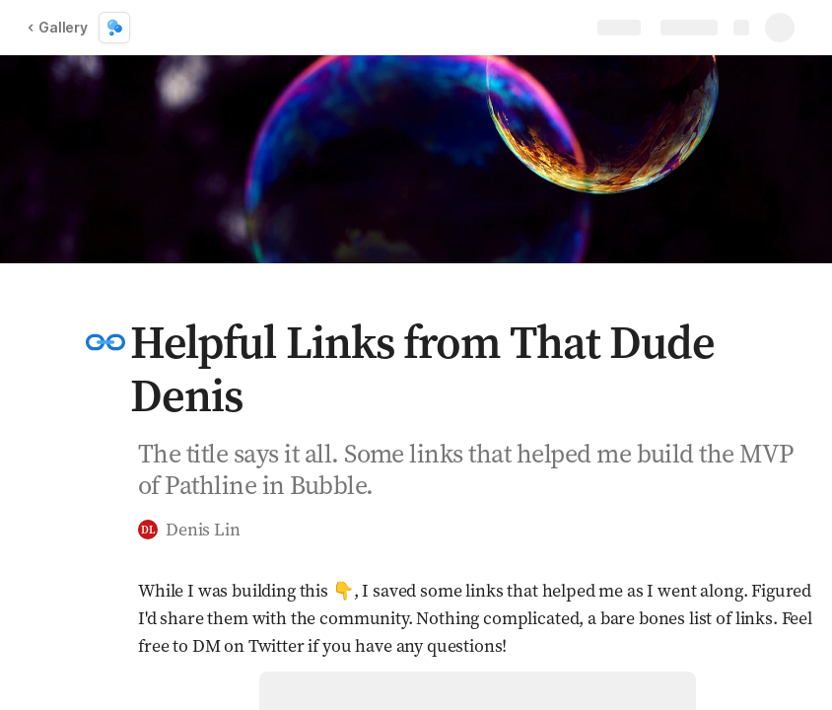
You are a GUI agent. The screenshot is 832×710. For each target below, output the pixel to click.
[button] (105, 342)
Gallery (57, 27)
